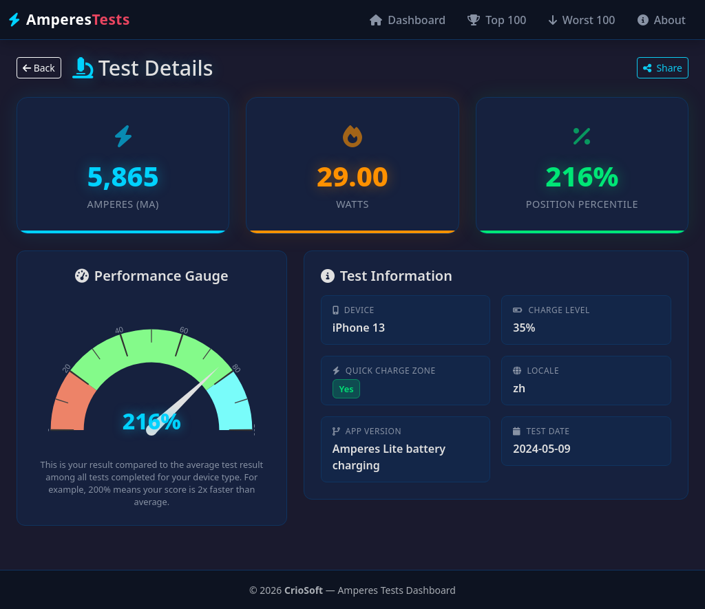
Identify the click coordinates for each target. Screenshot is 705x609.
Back (39, 67)
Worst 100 (582, 20)
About (662, 20)
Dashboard (407, 20)
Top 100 (496, 20)
